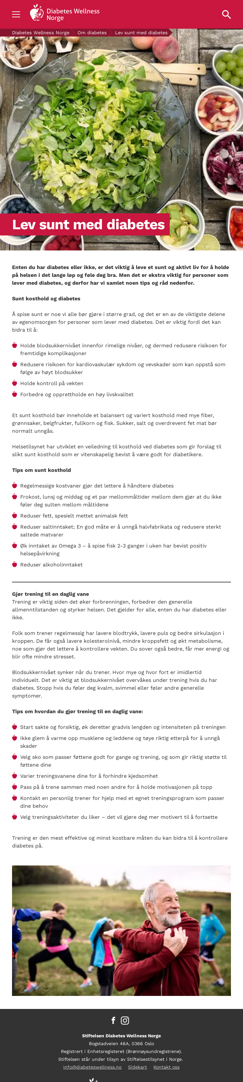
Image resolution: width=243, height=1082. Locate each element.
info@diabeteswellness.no (92, 1067)
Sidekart (137, 1067)
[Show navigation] (16, 14)
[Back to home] (64, 14)
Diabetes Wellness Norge (40, 32)
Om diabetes (92, 32)
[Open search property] (226, 14)
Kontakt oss (166, 1067)
